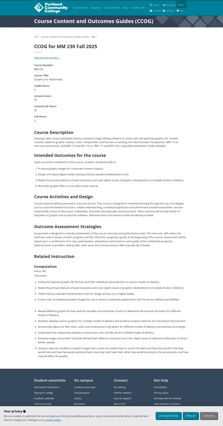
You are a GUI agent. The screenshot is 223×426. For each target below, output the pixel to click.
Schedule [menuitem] (111, 7)
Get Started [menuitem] (79, 7)
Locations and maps (84, 387)
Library (78, 398)
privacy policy (53, 420)
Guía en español (122, 398)
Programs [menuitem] (96, 7)
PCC (36, 36)
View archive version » (47, 57)
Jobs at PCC (120, 403)
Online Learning (42, 403)
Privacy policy (161, 392)
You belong (120, 387)
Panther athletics (123, 392)
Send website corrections (167, 403)
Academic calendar (44, 398)
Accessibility (160, 387)
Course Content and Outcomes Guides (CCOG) (93, 21)
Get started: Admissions (46, 387)
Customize (208, 415)
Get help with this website (167, 398)
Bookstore (79, 403)
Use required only (168, 415)
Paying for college (43, 392)
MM (93, 36)
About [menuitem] (125, 7)
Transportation (82, 392)
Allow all (190, 415)
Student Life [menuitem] (138, 7)
